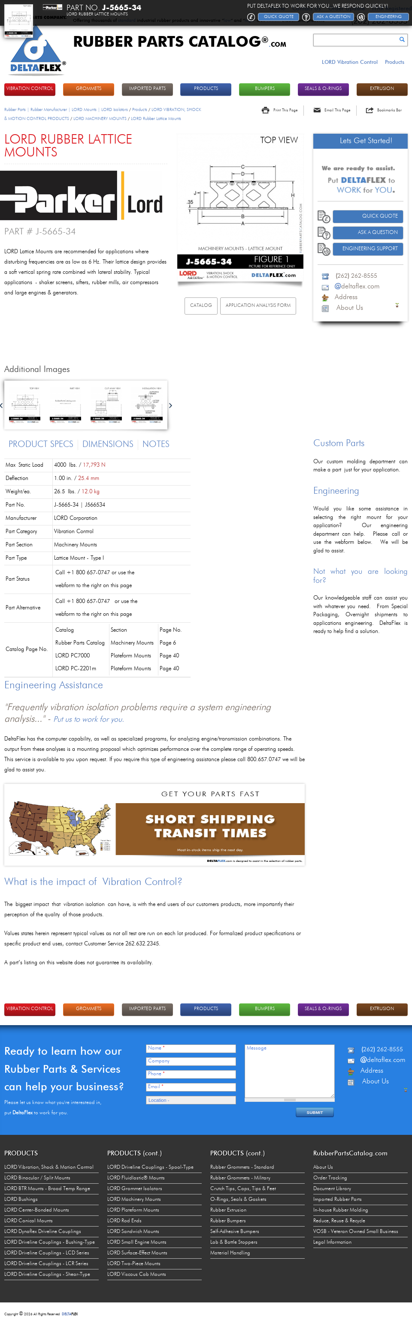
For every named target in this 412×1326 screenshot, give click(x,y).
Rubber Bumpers (228, 1221)
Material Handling (230, 1253)
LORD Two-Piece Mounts (134, 1263)
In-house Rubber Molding (340, 1210)
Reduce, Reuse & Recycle (339, 1221)
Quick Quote (380, 216)
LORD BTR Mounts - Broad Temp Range (47, 1188)
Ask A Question (378, 232)
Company (159, 1061)
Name (156, 1048)
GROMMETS (88, 89)
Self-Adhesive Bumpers (234, 1231)
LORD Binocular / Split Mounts (37, 1178)
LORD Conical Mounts (28, 1221)
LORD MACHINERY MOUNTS (100, 119)
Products (394, 62)
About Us (323, 1167)
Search (402, 39)
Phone (156, 1074)
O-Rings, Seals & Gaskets (238, 1199)
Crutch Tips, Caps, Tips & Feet (243, 1188)
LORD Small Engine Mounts (137, 1242)
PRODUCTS (206, 89)
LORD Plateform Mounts (133, 1210)
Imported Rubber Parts (337, 1199)
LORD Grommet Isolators (134, 1188)
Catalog (201, 305)
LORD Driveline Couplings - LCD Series (46, 1253)
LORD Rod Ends (124, 1221)
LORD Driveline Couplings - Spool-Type (150, 1167)
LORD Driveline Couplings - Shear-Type (47, 1274)
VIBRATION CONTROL (29, 89)
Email (156, 1086)
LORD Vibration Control (350, 62)
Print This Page (285, 110)
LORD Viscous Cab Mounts (136, 1274)
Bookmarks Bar (389, 110)
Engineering (389, 17)
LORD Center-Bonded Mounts (36, 1210)
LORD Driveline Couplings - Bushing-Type (49, 1242)
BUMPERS (265, 89)
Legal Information (332, 1242)
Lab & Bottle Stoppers (234, 1242)
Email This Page (337, 110)
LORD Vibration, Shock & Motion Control (49, 1167)
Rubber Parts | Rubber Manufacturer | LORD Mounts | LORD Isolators (66, 110)
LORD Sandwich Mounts (133, 1231)
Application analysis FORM (258, 305)
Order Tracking (330, 1178)
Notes (156, 445)
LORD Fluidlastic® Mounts (136, 1178)
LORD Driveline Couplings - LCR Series (46, 1263)
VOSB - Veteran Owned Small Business (355, 1231)
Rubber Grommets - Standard (242, 1167)
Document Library (332, 1188)
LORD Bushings (21, 1199)
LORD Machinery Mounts (134, 1199)
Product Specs (41, 445)
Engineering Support (370, 249)
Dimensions (107, 445)
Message (257, 1048)
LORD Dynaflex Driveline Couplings (42, 1231)
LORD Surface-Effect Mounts (137, 1253)
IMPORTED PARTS (147, 89)
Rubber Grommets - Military (240, 1178)
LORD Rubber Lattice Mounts (156, 119)
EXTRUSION (382, 89)
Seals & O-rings (323, 89)
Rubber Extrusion (228, 1210)
